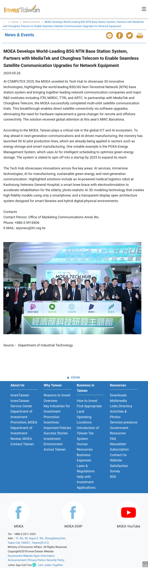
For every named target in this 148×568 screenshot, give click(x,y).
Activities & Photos (118, 414)
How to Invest (87, 401)
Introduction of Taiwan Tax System (88, 433)
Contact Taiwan (22, 444)
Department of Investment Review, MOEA (21, 433)
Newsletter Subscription (119, 446)
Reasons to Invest (57, 395)
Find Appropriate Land (89, 408)
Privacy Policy (36, 560)
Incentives (51, 422)
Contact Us (118, 455)
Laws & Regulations (86, 468)
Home (14, 21)
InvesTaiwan (19, 395)
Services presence (123, 422)
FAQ (113, 439)
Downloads (118, 395)
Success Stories (56, 433)
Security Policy (55, 560)
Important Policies (57, 428)
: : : (5, 21)
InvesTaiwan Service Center (21, 403)
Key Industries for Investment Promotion (57, 411)
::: (5, 496)
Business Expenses (84, 457)
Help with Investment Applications (86, 482)
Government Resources (119, 430)
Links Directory (121, 406)
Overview (50, 401)
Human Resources (85, 446)
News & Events (31, 21)
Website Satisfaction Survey (119, 465)
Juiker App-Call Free (20, 565)
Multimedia (118, 401)
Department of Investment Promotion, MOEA (23, 416)
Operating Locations (84, 419)
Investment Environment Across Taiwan (55, 444)
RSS (113, 477)
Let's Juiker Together (50, 565)
